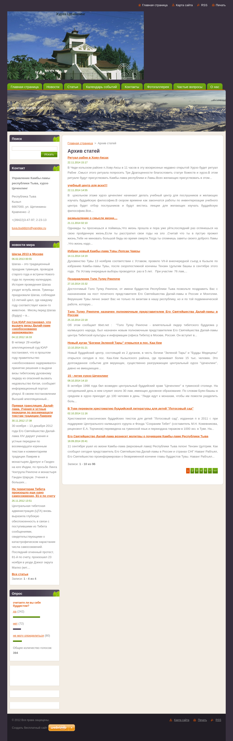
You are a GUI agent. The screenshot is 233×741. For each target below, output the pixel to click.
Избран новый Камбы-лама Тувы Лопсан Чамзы (104, 251)
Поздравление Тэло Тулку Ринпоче (94, 279)
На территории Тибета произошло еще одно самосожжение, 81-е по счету (33, 492)
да (14, 611)
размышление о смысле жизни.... (92, 218)
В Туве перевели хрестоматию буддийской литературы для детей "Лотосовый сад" (131, 408)
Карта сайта (184, 5)
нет (15, 623)
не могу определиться (28, 635)
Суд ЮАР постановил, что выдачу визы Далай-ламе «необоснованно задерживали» (31, 327)
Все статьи (20, 574)
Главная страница (154, 5)
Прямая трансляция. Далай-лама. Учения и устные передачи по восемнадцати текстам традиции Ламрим (33, 410)
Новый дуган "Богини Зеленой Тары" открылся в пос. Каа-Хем (115, 342)
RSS (204, 5)
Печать (221, 5)
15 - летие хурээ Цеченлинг (88, 375)
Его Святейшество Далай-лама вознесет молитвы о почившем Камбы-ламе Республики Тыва (138, 436)
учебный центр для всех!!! (87, 185)
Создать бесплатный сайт (29, 727)
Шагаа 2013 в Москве (27, 254)
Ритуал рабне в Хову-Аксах (88, 157)
